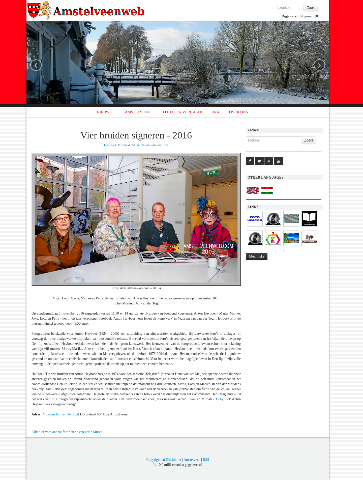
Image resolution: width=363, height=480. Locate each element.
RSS (206, 460)
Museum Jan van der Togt (150, 145)
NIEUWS (104, 112)
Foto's (108, 145)
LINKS (215, 112)
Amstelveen (192, 460)
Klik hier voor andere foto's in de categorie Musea (67, 432)
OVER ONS (238, 112)
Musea (122, 145)
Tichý (219, 399)
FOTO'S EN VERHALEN (183, 112)
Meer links (256, 256)
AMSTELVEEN (137, 112)
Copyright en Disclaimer (163, 460)
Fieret (192, 399)
